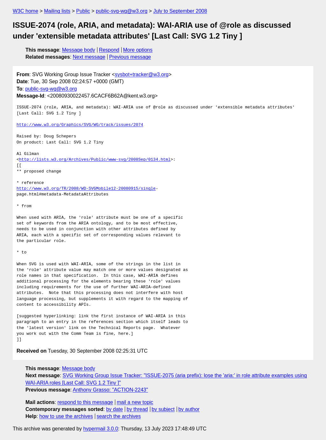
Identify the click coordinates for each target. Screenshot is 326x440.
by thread (137, 409)
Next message (89, 57)
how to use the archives (66, 416)
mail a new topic (135, 402)
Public (83, 11)
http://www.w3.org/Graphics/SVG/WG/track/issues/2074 (80, 125)
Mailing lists (57, 11)
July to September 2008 (180, 11)
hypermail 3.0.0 (100, 428)
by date (114, 409)
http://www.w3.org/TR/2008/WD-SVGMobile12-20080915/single (86, 189)
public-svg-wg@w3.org (121, 11)
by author (189, 409)
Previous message (130, 57)
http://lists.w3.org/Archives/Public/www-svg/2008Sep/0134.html (95, 160)
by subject (163, 409)
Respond (109, 50)
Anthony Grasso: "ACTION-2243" (110, 389)
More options (138, 50)
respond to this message (85, 402)
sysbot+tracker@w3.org (142, 74)
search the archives (119, 416)
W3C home (25, 11)
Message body (78, 50)
